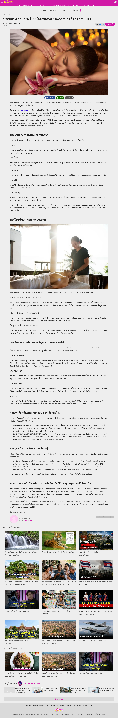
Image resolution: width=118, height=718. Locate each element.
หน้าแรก (18, 5)
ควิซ (69, 5)
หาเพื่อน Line (47, 5)
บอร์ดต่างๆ (54, 10)
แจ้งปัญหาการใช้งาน (86, 714)
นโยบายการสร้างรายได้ (56, 714)
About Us (67, 714)
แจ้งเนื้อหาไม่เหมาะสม (99, 714)
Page (88, 5)
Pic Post (56, 5)
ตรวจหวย (63, 5)
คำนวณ (75, 5)
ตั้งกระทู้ (75, 10)
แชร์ (100, 24)
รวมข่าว (42, 10)
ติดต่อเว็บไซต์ (75, 714)
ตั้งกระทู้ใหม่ (59, 699)
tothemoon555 (12, 26)
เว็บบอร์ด (26, 5)
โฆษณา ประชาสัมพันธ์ (15, 15)
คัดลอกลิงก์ (110, 24)
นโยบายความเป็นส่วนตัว (32, 714)
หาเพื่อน (33, 5)
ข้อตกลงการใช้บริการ (18, 714)
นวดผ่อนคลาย (25, 110)
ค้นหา (64, 10)
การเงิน (82, 5)
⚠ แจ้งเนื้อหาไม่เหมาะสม (103, 517)
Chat (39, 5)
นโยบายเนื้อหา (45, 714)
